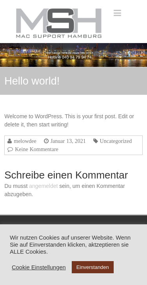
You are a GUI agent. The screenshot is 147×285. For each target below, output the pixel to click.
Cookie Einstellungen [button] (39, 267)
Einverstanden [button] (92, 267)
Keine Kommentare (36, 149)
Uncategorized (116, 141)
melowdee (25, 141)
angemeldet (43, 186)
